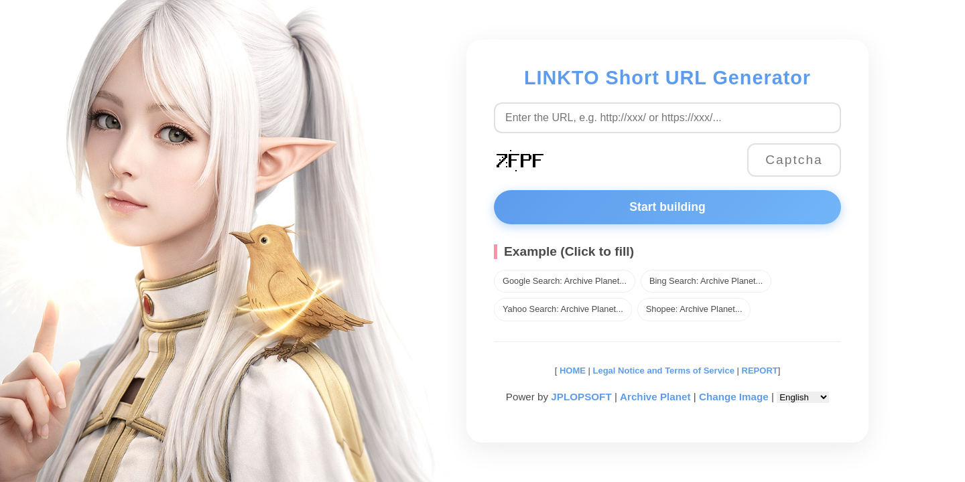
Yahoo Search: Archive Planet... (563, 309)
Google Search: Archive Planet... (565, 281)
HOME (571, 371)
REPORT (760, 371)
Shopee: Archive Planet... (694, 309)
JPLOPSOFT (581, 396)
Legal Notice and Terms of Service (663, 371)
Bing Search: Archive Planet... (706, 281)
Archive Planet (655, 396)
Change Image (734, 396)
